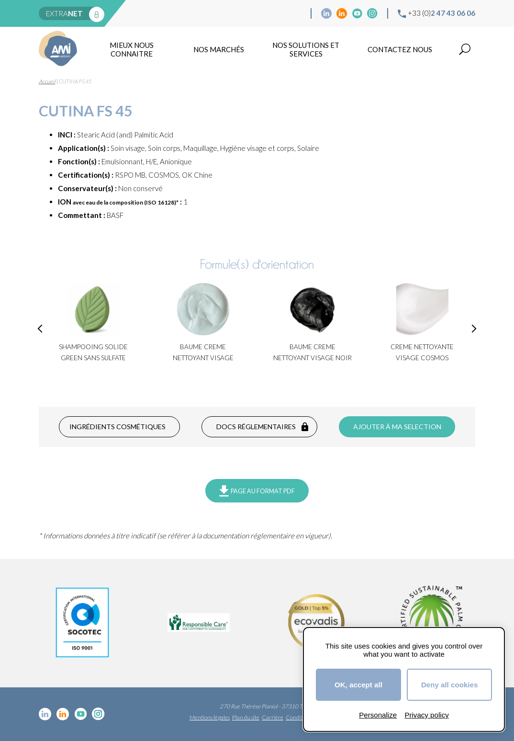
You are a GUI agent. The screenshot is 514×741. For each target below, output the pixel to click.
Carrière (272, 717)
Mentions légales (210, 717)
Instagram (372, 13)
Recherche (464, 49)
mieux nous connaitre (132, 49)
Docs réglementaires (256, 426)
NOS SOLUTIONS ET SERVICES (305, 49)
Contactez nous (400, 49)
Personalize (378, 715)
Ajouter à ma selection (397, 426)
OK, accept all (358, 685)
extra (64, 13)
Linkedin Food (341, 13)
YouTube (357, 13)
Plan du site (245, 717)
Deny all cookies (449, 685)
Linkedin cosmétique (326, 13)
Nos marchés (218, 49)
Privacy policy (426, 715)
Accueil (47, 81)
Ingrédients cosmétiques (117, 426)
